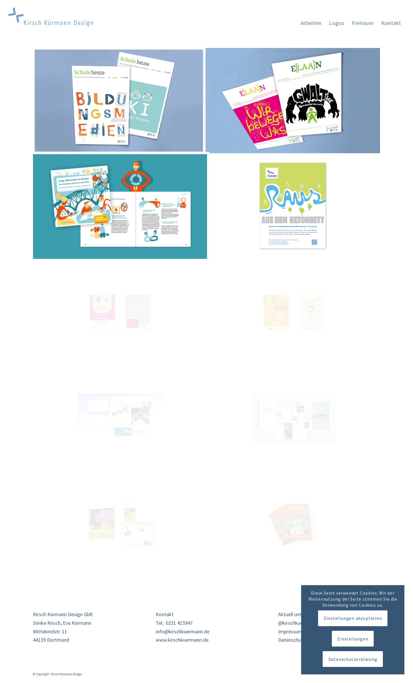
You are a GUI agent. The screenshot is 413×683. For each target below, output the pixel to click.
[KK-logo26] (57, 17)
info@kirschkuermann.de (182, 631)
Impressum (290, 631)
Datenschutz (291, 640)
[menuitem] (311, 20)
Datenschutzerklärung (352, 659)
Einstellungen (352, 639)
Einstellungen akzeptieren (353, 618)
